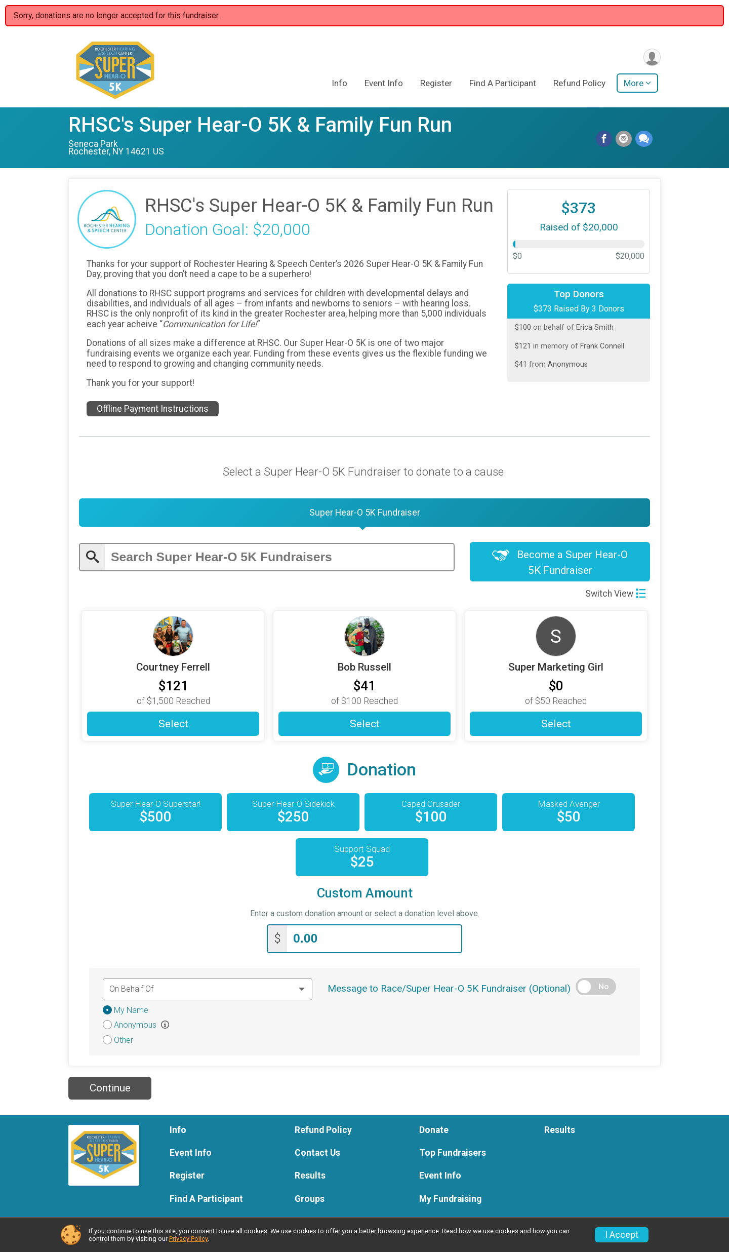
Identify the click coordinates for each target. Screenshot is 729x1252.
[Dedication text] (207, 992)
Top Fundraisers (452, 1156)
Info (339, 84)
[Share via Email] (624, 139)
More (633, 84)
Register (436, 84)
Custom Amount (365, 897)
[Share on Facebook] (605, 139)
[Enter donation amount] (374, 941)
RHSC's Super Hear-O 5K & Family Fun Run (260, 125)
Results (310, 1178)
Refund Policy (579, 84)
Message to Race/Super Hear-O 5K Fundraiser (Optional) (449, 991)
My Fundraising (450, 1201)
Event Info (383, 84)
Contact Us (317, 1156)
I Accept (621, 1235)
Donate (434, 1133)
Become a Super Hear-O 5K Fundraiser (560, 565)
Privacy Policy (188, 1238)
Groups (310, 1201)
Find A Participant (502, 84)
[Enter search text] (279, 559)
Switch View (615, 597)
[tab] (364, 514)
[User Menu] (651, 57)
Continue (110, 1091)
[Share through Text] (644, 139)
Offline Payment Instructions (153, 409)
